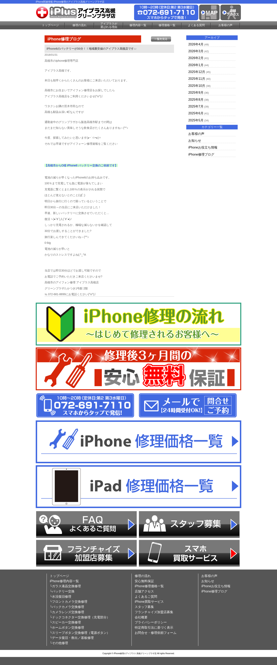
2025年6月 (195, 113)
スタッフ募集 (144, 607)
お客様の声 (225, 25)
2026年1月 (195, 65)
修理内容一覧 (137, 25)
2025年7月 (195, 106)
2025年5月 (195, 120)
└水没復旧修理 (60, 596)
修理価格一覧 (167, 25)
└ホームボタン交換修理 (67, 627)
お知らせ (194, 140)
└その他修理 (59, 643)
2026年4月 (195, 44)
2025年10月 (196, 85)
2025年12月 (196, 72)
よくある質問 (196, 25)
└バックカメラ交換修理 (67, 607)
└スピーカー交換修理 (65, 622)
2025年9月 (195, 92)
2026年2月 (195, 58)
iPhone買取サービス (149, 601)
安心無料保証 (144, 581)
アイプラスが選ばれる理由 (108, 25)
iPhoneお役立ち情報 (202, 147)
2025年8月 (195, 99)
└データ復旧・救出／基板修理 (72, 637)
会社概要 (141, 617)
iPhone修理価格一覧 (149, 586)
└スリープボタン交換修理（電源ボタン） (80, 632)
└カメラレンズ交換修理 (67, 612)
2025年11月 (196, 78)
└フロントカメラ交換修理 (68, 601)
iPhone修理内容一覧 (64, 581)
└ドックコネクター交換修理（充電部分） (80, 617)
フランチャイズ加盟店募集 (154, 612)
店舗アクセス (144, 591)
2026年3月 (195, 51)
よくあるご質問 (146, 596)
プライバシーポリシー (151, 622)
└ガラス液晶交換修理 (65, 586)
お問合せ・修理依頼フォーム (155, 632)
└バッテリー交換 (62, 591)
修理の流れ (79, 25)
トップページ (50, 25)
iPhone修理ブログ (201, 154)
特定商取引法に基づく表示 (154, 627)
